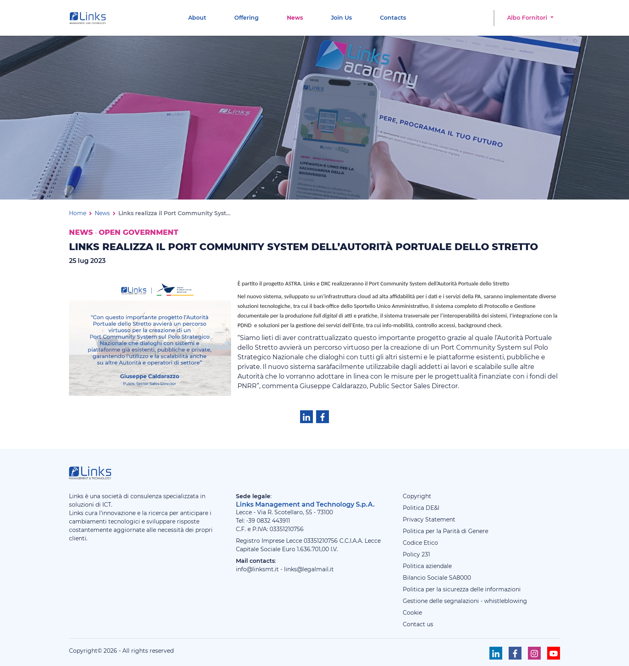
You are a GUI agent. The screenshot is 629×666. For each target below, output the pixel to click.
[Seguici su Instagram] (534, 653)
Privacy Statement (429, 519)
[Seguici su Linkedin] (495, 653)
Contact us (418, 624)
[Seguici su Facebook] (515, 653)
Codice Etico (420, 542)
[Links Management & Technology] (89, 18)
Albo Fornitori (528, 17)
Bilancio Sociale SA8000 (437, 577)
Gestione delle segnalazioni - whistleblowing (465, 601)
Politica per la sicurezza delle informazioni (462, 589)
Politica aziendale (427, 566)
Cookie (412, 612)
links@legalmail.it (309, 569)
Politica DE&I (421, 507)
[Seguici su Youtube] (553, 653)
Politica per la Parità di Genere (445, 531)
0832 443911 (273, 520)
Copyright (417, 496)
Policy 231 (416, 554)
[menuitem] (197, 18)
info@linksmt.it (257, 569)
